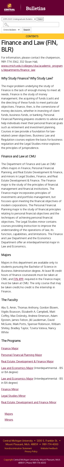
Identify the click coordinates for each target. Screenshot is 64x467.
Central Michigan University (18, 440)
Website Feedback (49, 448)
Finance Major (9, 348)
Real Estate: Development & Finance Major (27, 361)
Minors (9, 419)
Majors (9, 413)
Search (26, 30)
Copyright (8, 459)
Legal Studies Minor (13, 395)
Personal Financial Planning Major (21, 355)
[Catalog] (19, 19)
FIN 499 (18, 279)
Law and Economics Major (17, 368)
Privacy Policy (31, 451)
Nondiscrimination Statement (18, 448)
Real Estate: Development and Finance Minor (28, 402)
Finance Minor (10, 389)
